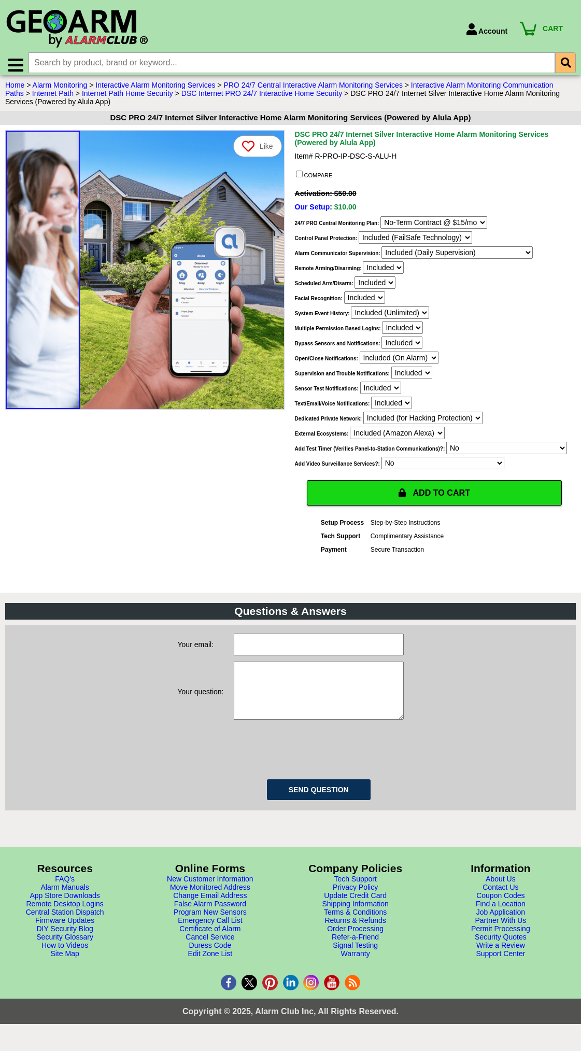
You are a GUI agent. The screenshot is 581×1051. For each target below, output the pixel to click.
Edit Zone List (210, 969)
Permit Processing (500, 945)
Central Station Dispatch (65, 928)
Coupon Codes (500, 911)
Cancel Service (210, 953)
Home (14, 90)
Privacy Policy (355, 903)
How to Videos (64, 961)
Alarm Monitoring (60, 90)
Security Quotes (501, 953)
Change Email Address (210, 911)
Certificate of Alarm (209, 945)
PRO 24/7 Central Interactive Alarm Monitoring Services (312, 90)
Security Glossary (64, 953)
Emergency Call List (210, 936)
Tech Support (355, 895)
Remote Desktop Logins (64, 920)
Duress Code (210, 961)
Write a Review (500, 961)
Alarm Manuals (64, 903)
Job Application (500, 928)
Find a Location (501, 920)
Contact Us (500, 903)
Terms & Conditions (355, 928)
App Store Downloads (65, 911)
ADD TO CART (434, 498)
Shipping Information (355, 920)
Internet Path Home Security (127, 98)
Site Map (65, 969)
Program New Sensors (210, 928)
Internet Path (53, 98)
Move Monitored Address (210, 903)
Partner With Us (500, 936)
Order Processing (355, 945)
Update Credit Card (355, 911)
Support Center (500, 969)
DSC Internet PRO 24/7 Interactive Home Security (261, 98)
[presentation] (312, 764)
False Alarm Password (210, 920)
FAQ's (65, 895)
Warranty (355, 969)
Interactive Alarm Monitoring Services (155, 90)
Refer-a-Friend (355, 953)
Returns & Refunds (355, 936)
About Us (501, 895)
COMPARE (314, 179)
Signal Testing (355, 961)
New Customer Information (210, 895)
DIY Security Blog (64, 945)
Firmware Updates (64, 936)
